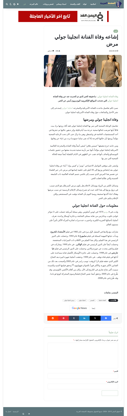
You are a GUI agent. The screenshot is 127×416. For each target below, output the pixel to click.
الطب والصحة (75, 4)
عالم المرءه (34, 4)
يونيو (106, 212)
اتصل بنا (8, 411)
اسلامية (93, 4)
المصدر (92, 300)
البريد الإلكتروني (112, 382)
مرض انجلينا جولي (69, 300)
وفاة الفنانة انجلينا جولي (107, 96)
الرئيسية (15, 411)
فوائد (84, 4)
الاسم (115, 371)
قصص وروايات (48, 4)
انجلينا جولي (113, 100)
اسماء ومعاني (61, 4)
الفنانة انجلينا (102, 300)
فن (24, 4)
